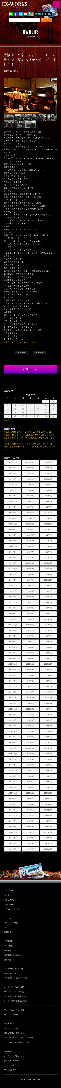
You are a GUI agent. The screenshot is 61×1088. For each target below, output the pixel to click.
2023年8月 (30, 507)
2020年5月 (48, 574)
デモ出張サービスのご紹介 (14, 969)
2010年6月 (12, 782)
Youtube (25, 14)
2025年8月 (12, 468)
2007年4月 (48, 843)
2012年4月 (12, 742)
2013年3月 (30, 720)
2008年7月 (12, 821)
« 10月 (6, 420)
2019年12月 (48, 580)
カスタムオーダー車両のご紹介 (16, 996)
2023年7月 (48, 507)
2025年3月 (48, 473)
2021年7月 (30, 552)
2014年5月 (12, 698)
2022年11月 (30, 524)
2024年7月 (12, 490)
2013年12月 (48, 703)
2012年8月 (48, 731)
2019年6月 (30, 591)
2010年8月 (30, 776)
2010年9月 (12, 776)
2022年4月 (48, 535)
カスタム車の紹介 (11, 1015)
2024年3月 (30, 496)
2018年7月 (48, 608)
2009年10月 (48, 793)
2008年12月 (48, 810)
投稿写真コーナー (11, 1061)
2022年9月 (12, 529)
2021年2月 (48, 557)
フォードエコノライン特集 (14, 1010)
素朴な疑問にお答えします (14, 1033)
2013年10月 (30, 709)
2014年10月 (48, 686)
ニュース (7, 918)
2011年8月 (48, 754)
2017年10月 (30, 625)
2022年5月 (30, 535)
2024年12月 (48, 479)
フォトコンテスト (11, 1070)
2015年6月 (12, 675)
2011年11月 (48, 748)
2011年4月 (12, 765)
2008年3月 (30, 827)
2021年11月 (12, 546)
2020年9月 (30, 569)
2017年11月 (12, 625)
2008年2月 (48, 827)
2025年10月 (30, 462)
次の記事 (39, 352)
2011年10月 (12, 754)
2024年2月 (48, 496)
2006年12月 (48, 849)
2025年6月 (48, 468)
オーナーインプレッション (14, 1056)
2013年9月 (48, 709)
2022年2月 (30, 541)
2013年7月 (30, 714)
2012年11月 (48, 726)
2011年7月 (12, 759)
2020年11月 (48, 563)
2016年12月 (30, 641)
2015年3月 (12, 681)
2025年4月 (30, 473)
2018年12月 (12, 602)
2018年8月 (30, 608)
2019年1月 (48, 597)
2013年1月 (12, 726)
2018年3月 (12, 619)
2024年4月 (12, 496)
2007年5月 (30, 843)
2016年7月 (12, 653)
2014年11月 (30, 686)
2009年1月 (30, 810)
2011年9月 (30, 754)
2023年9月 (12, 507)
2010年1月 (48, 787)
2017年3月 (48, 636)
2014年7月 (30, 692)
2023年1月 (48, 518)
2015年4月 (48, 675)
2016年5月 (48, 653)
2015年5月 (30, 675)
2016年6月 (30, 653)
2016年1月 (48, 658)
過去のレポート (10, 973)
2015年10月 (48, 664)
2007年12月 (12, 832)
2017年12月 (48, 619)
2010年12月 (12, 770)
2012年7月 (12, 737)
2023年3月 (12, 518)
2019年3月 (12, 597)
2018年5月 (30, 613)
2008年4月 (12, 827)
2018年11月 (30, 602)
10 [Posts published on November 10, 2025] (7, 409)
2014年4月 (30, 698)
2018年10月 (48, 602)
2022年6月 (12, 535)
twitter (20, 14)
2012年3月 (30, 742)
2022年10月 (48, 524)
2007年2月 (30, 849)
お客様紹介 (8, 1051)
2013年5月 (12, 720)
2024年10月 (30, 484)
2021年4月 (12, 557)
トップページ (9, 891)
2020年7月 (12, 574)
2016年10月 (12, 647)
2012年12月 (30, 726)
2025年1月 (30, 479)
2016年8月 (48, 647)
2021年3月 (30, 557)
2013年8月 (12, 714)
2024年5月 (48, 490)
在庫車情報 (8, 941)
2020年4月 (12, 580)
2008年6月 (30, 821)
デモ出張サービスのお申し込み (16, 978)
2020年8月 (48, 569)
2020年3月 (30, 580)
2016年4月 (12, 658)
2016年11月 (48, 641)
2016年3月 (30, 658)
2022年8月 (30, 529)
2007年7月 (48, 838)
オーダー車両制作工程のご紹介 (16, 1001)
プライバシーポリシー (12, 909)
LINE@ (11, 14)
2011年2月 (48, 765)
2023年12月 (12, 501)
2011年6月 (30, 759)
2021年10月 (30, 546)
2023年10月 (48, 501)
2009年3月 (48, 804)
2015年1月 (48, 681)
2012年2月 (48, 742)
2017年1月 (12, 641)
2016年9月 (30, 647)
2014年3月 (48, 698)
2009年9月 (12, 798)
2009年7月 (30, 798)
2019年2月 (30, 597)
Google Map (30, 14)
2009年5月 (12, 804)
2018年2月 (30, 619)
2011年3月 (30, 765)
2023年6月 (12, 512)
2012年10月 (12, 731)
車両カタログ (9, 1024)
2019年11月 (12, 585)
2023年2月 (30, 518)
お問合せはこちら (30, 369)
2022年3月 (12, 541)
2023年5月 (30, 512)
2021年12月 (48, 541)
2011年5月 (48, 759)
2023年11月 (30, 501)
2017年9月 (48, 625)
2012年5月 (48, 737)
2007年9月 (12, 838)
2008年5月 (48, 821)
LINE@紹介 (8, 932)
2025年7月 (30, 468)
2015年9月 (12, 670)
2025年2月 (12, 479)
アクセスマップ (10, 900)
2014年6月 (48, 692)
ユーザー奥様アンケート (13, 1065)
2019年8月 (48, 585)
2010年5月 (30, 782)
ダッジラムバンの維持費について (17, 1042)
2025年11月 (12, 462)
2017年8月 (12, 630)
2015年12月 (12, 664)
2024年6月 (30, 490)
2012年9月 (30, 731)
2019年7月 (12, 591)
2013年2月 (48, 720)
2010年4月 (48, 782)
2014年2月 (12, 703)
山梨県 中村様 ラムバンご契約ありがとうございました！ (29, 443)
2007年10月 (48, 832)
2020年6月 (30, 574)
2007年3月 (12, 849)
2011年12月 (30, 748)
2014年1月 (30, 703)
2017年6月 (48, 630)
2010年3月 (12, 787)
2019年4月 (48, 591)
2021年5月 (48, 552)
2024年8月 (48, 484)
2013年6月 (48, 714)
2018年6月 (12, 613)
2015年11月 (30, 664)
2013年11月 (12, 709)
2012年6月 (30, 737)
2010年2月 (30, 787)
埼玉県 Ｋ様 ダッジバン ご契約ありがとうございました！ (29, 435)
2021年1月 (12, 563)
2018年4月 (48, 613)
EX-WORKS (19, 4)
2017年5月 (12, 636)
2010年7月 (48, 776)
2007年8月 (30, 838)
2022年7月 (48, 529)
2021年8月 (12, 552)
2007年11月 (30, 832)
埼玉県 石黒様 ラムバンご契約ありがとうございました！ (29, 432)
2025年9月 (48, 462)
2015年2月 (30, 681)
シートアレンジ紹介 (11, 1028)
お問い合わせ (9, 904)
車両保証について (11, 950)
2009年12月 (12, 793)
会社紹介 (7, 895)
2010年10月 (48, 770)
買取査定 (7, 960)
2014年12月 (12, 686)
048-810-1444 (44, 14)
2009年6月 (48, 798)
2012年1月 (12, 748)
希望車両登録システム (12, 955)
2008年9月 (48, 815)
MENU (56, 4)
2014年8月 (12, 692)
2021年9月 (48, 546)
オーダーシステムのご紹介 (14, 987)
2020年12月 (30, 563)
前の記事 (21, 352)
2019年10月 (30, 585)
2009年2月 (12, 810)
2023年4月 (48, 512)
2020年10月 (12, 569)
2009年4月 (30, 804)
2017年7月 (30, 630)
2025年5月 (12, 473)
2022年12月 (12, 524)
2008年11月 (12, 815)
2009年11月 (30, 793)
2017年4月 (30, 636)
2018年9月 (12, 608)
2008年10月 (30, 815)
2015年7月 (48, 670)
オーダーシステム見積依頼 (14, 992)
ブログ (6, 927)
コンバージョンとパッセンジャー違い (18, 1038)
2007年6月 (12, 843)
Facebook (16, 14)
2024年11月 (12, 484)
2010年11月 (30, 770)
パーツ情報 (8, 946)
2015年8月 (30, 670)
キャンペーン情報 (11, 923)
